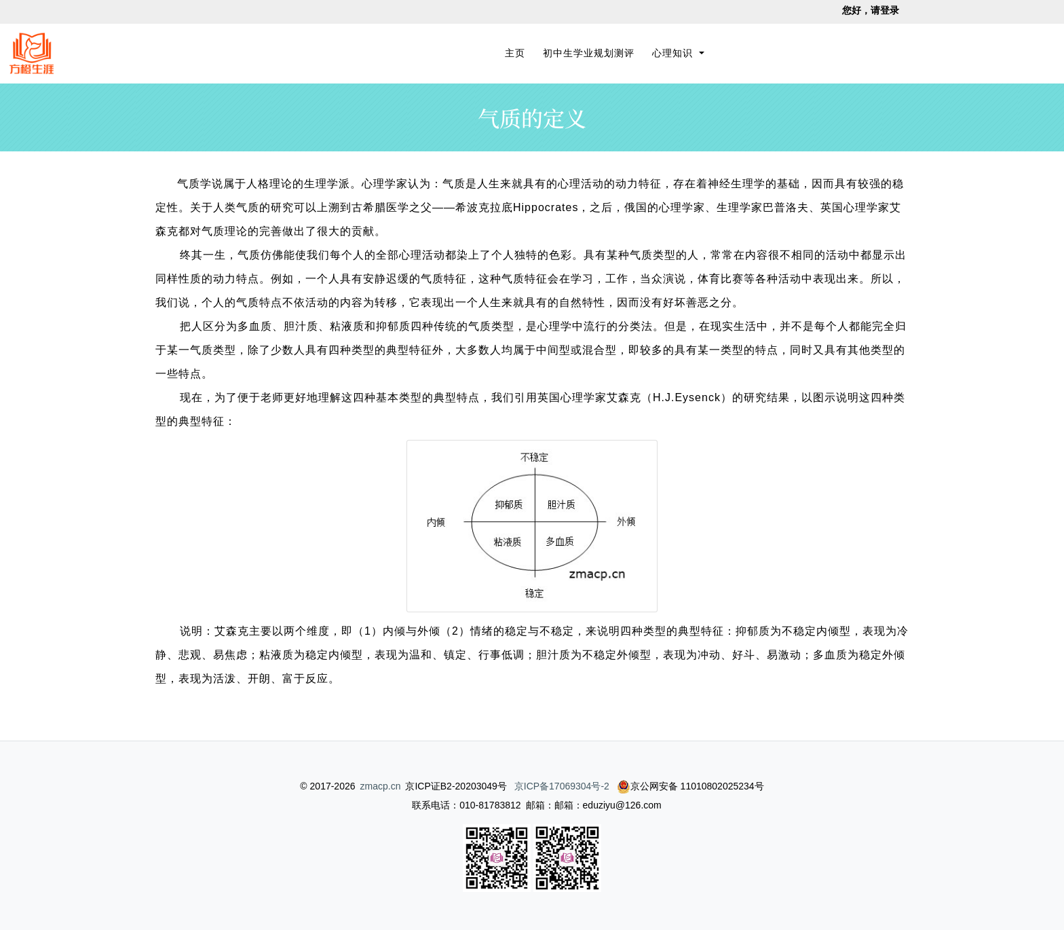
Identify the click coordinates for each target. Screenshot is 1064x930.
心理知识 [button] (674, 53)
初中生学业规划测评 (588, 53)
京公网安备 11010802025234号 (690, 786)
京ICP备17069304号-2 (561, 786)
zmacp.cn (380, 786)
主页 (517, 51)
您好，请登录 (870, 10)
